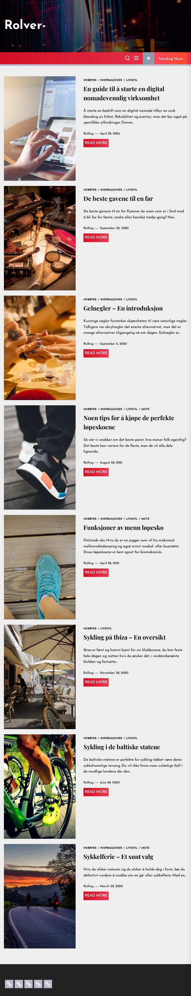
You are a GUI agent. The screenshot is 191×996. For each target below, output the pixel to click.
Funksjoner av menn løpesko (124, 527)
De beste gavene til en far (119, 198)
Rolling (88, 134)
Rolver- (25, 26)
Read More (96, 143)
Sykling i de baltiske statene (122, 747)
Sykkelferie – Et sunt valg (119, 856)
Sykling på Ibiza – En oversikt (125, 637)
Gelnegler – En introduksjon (124, 308)
